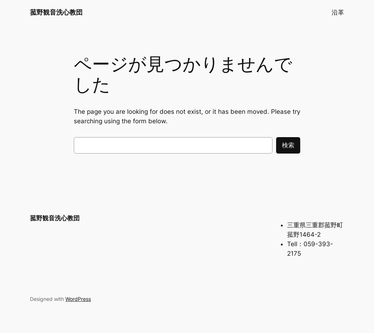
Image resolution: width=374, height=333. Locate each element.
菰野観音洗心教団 (56, 12)
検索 (288, 145)
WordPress (78, 299)
